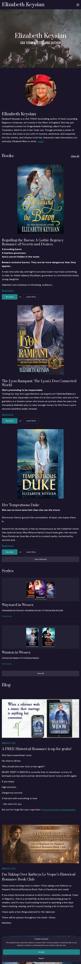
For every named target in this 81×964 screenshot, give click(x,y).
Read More (6, 922)
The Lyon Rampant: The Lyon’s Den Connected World (39, 383)
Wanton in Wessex (16, 652)
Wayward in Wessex (17, 605)
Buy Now (9, 297)
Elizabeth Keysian (23, 4)
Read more (8, 290)
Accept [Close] (41, 952)
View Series (7, 616)
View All (75, 156)
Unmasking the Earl (33, 610)
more (41, 141)
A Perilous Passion (31, 658)
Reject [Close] (41, 958)
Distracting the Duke (54, 610)
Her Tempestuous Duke (20, 505)
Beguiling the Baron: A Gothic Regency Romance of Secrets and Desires (33, 242)
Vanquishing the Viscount (13, 610)
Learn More (31, 297)
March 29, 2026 (8, 868)
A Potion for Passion (10, 658)
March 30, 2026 (8, 743)
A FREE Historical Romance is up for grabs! (36, 749)
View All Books (40, 559)
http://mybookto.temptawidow (58, 809)
